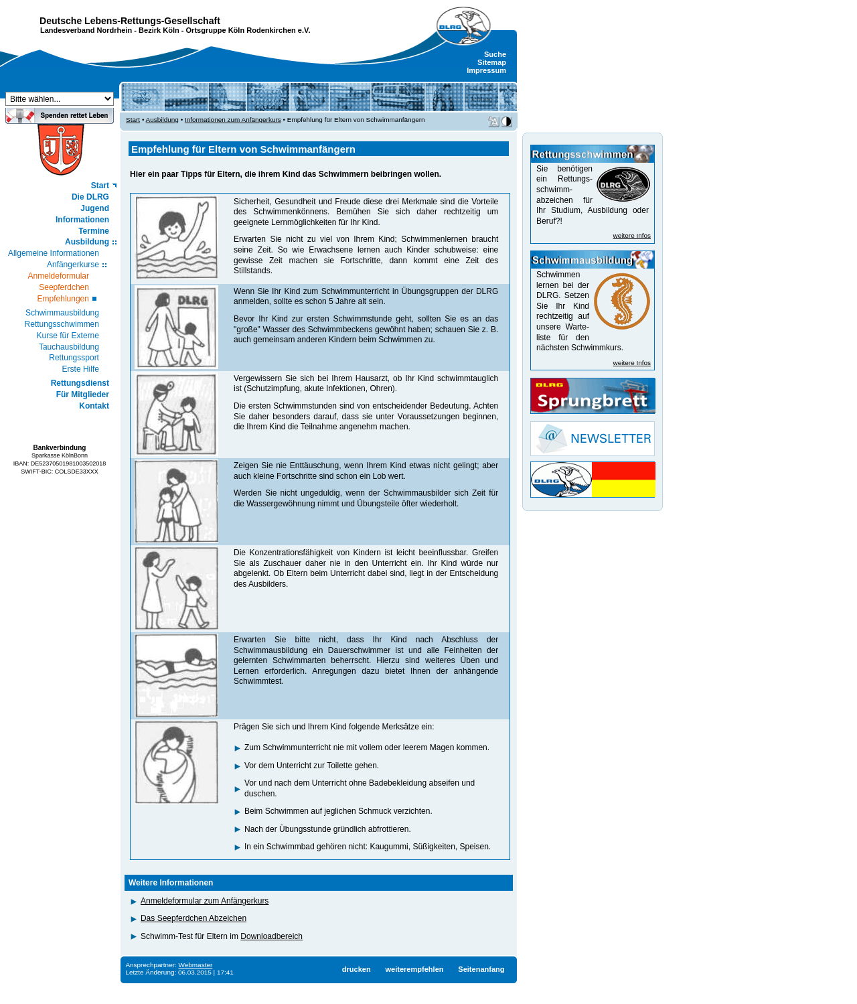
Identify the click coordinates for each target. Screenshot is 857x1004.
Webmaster (196, 965)
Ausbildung (87, 241)
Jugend (94, 208)
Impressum (486, 70)
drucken (356, 969)
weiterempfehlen (414, 969)
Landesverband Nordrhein (86, 30)
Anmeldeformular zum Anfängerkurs (204, 901)
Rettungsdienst (80, 383)
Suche (495, 54)
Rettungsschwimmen (62, 324)
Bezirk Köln (159, 30)
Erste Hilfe (80, 369)
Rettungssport (74, 357)
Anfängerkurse (73, 264)
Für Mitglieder (82, 394)
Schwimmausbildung (62, 312)
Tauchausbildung (69, 347)
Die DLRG (90, 197)
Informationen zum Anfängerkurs (233, 119)
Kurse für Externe (68, 335)
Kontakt (94, 406)
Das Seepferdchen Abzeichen (193, 918)
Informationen (82, 219)
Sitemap (491, 62)
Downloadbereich (271, 936)
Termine (93, 231)
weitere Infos (632, 235)
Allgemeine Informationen (53, 253)
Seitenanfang (481, 969)
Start (100, 185)
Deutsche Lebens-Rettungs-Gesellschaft (130, 20)
